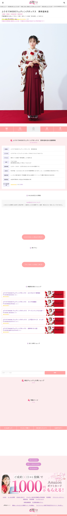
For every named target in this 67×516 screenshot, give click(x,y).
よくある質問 (11, 497)
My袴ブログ (58, 428)
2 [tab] (33, 125)
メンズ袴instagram (33, 464)
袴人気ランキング (41, 428)
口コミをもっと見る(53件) (33, 237)
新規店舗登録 (27, 502)
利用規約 (48, 497)
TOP (7, 128)
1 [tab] (31, 125)
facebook (33, 468)
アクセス (60, 128)
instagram (33, 460)
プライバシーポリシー (58, 497)
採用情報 (31, 499)
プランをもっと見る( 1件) (33, 264)
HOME (4, 497)
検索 (55, 372)
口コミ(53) (20, 128)
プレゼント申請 (25, 428)
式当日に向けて (21, 497)
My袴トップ (8, 428)
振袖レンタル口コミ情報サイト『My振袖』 (23, 505)
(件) (21, 184)
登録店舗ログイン (37, 502)
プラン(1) (47, 128)
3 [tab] (36, 125)
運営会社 (25, 499)
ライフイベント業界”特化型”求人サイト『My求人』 (49, 505)
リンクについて (40, 499)
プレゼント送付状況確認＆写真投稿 (35, 497)
